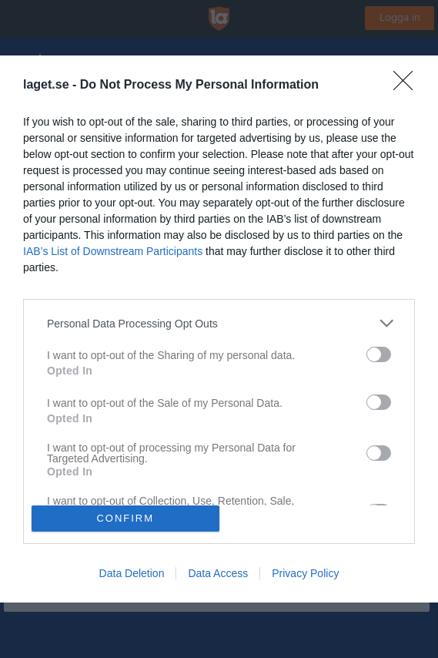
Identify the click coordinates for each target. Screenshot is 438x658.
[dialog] (219, 328)
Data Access (218, 573)
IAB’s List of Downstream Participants (112, 251)
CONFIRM (125, 518)
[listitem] (219, 323)
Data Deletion (132, 573)
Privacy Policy (305, 573)
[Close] (408, 85)
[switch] (378, 354)
